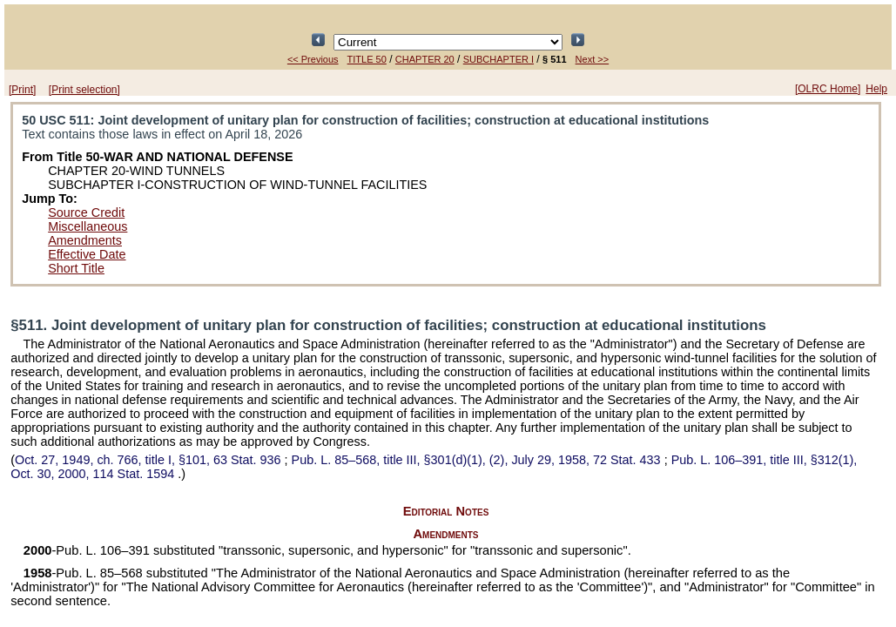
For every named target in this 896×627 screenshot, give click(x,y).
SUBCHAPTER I (498, 59)
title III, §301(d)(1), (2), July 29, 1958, (478, 460)
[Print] (22, 90)
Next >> (593, 59)
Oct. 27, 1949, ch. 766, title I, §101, (150, 460)
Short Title (76, 268)
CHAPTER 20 (425, 59)
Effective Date (86, 254)
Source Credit (86, 212)
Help (876, 89)
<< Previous (313, 59)
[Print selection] (84, 90)
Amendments (85, 240)
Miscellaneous (87, 226)
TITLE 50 (367, 59)
